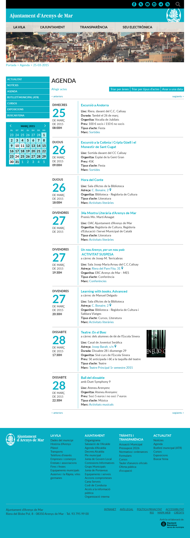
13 (33, 145)
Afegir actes (59, 89)
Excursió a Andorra (95, 105)
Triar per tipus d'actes (145, 89)
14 (38, 145)
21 (38, 151)
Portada (11, 65)
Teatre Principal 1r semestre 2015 (111, 368)
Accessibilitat (175, 509)
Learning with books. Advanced (104, 291)
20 (33, 151)
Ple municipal (93, 455)
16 (12, 151)
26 (28, 156)
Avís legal (126, 509)
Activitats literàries (101, 203)
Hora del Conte (92, 179)
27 (33, 156)
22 (44, 151)
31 (17, 162)
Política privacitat (149, 509)
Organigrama (92, 440)
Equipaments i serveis (98, 474)
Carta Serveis (93, 481)
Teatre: (93, 332)
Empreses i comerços (63, 459)
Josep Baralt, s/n (103, 346)
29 (44, 156)
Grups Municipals (95, 466)
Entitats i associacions (63, 463)
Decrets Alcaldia (94, 451)
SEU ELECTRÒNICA (137, 27)
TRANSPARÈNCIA (94, 27)
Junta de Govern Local (98, 459)
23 (12, 156)
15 (44, 145)
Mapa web (164, 512)
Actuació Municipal (130, 444)
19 (28, 151)
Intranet (110, 509)
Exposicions (15, 109)
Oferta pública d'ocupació (127, 468)
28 (38, 156)
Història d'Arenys (60, 444)
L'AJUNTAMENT (52, 27)
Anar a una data (172, 89)
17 (17, 151)
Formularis (125, 455)
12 (28, 145)
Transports (56, 451)
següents (178, 96)
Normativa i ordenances (133, 452)
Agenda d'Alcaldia (95, 448)
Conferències (98, 281)
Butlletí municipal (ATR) (23, 97)
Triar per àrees (119, 89)
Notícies (12, 85)
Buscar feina (15, 115)
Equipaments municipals (64, 470)
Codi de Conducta (96, 485)
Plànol (54, 448)
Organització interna (97, 496)
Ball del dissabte (93, 377)
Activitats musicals (101, 404)
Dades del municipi (61, 440)
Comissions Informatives (99, 463)
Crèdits (179, 512)
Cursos (12, 103)
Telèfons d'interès (61, 455)
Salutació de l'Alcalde (97, 444)
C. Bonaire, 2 (100, 189)
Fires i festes (57, 466)
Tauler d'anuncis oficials (133, 463)
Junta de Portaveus (96, 470)
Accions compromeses (98, 478)
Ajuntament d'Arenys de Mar (41, 16)
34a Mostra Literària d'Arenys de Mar (108, 212)
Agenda (25, 65)
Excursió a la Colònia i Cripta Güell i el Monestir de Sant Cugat (108, 144)
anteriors (57, 96)
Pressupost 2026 (129, 448)
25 (22, 156)
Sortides (94, 132)
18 (22, 151)
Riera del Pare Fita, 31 (106, 268)
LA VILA (19, 27)
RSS (152, 512)
